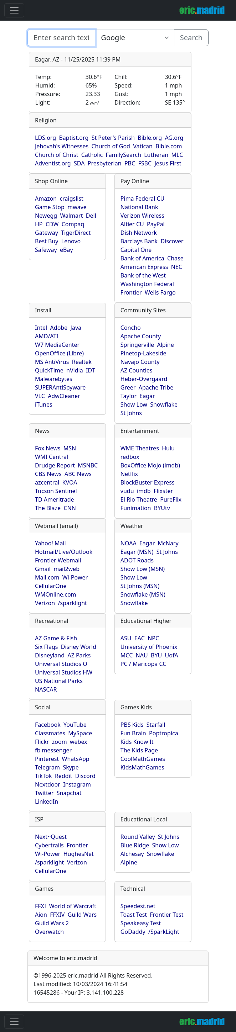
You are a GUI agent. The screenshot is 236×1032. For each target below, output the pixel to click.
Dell (91, 215)
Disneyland (50, 655)
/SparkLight (163, 932)
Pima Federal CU (142, 198)
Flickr (42, 742)
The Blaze (48, 508)
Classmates (50, 733)
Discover (171, 241)
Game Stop (50, 207)
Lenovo (71, 241)
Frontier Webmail (58, 560)
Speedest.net (137, 906)
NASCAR (46, 689)
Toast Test (133, 915)
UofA (171, 655)
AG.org (174, 138)
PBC (129, 163)
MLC (177, 155)
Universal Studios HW (63, 672)
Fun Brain (133, 733)
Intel (41, 328)
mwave (77, 207)
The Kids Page (139, 750)
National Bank (139, 207)
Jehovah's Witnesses (61, 146)
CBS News (48, 474)
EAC (139, 638)
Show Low (133, 404)
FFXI (40, 906)
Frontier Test (166, 915)
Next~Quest (51, 837)
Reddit (63, 776)
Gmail (43, 569)
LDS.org (45, 138)
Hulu (168, 448)
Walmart (71, 215)
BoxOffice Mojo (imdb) (150, 465)
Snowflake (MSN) (142, 594)
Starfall (156, 725)
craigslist (71, 198)
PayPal (156, 224)
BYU (156, 655)
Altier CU (132, 224)
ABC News (78, 474)
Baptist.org (73, 138)
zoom (59, 742)
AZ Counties (136, 370)
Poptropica (163, 733)
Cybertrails (49, 845)
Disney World (78, 647)
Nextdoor (47, 784)
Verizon (45, 603)
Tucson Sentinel (56, 491)
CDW (52, 224)
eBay (66, 250)
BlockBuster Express (147, 482)
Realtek (82, 362)
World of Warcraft (72, 906)
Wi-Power (75, 577)
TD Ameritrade (54, 499)
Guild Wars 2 (52, 923)
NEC (176, 267)
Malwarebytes (53, 379)
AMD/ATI (46, 336)
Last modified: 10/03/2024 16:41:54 (80, 984)
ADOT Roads (137, 560)
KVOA (69, 482)
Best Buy (46, 241)
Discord (85, 776)
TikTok (43, 776)
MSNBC (88, 465)
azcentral (47, 482)
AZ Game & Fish (56, 638)
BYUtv (162, 508)
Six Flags (46, 647)
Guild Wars (82, 915)
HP (39, 224)
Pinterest (47, 759)
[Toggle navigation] (14, 10)
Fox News (47, 448)
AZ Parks (79, 655)
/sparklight (72, 603)
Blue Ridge (134, 845)
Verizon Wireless (142, 215)
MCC (126, 655)
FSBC (145, 163)
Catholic (92, 155)
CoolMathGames (142, 759)
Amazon (46, 198)
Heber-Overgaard (144, 379)
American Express (144, 267)
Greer (128, 387)
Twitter (44, 793)
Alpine (165, 345)
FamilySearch (123, 155)
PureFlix (170, 499)
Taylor (128, 396)
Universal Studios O (61, 664)
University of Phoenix (148, 647)
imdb (144, 491)
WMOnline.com (55, 594)
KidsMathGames (142, 767)
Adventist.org (53, 163)
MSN (69, 448)
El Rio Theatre (138, 499)
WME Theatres (139, 448)
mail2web (66, 569)
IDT (90, 370)
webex (78, 742)
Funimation (135, 508)
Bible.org (150, 138)
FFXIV (57, 915)
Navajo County (140, 362)
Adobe (59, 328)
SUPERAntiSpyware (60, 387)
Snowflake (164, 404)
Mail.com (47, 577)
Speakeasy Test (140, 923)
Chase (175, 258)
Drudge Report (55, 465)
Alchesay (132, 854)
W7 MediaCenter (57, 345)
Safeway (46, 250)
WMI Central (51, 457)
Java (76, 328)
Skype (70, 767)
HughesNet (78, 854)
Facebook (48, 725)
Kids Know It (137, 742)
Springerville (137, 345)
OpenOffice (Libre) (59, 353)
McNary (168, 543)
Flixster (163, 491)
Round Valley (137, 837)
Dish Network (138, 233)
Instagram (77, 784)
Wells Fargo (160, 292)
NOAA (128, 543)
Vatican (143, 146)
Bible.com (168, 146)
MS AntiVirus (52, 362)
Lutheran (156, 155)
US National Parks (59, 681)
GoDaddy (132, 932)
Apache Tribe (156, 387)
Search (191, 37)
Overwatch (49, 932)
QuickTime (49, 370)
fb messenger (53, 750)
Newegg (46, 215)
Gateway (46, 233)
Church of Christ (56, 155)
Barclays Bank (139, 241)
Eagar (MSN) (137, 552)
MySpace (80, 733)
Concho (130, 328)
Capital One (136, 250)
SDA (79, 163)
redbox (129, 457)
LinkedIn (46, 801)
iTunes (43, 404)
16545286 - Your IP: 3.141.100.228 (79, 992)
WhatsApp (75, 759)
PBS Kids (132, 725)
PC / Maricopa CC (143, 664)
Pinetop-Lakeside (143, 353)
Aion (41, 915)
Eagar (147, 396)
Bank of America (142, 258)
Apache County (140, 336)
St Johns (131, 413)
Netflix (129, 474)
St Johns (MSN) (139, 586)
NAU (142, 655)
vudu (127, 491)
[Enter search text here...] (134, 37)
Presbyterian (105, 163)
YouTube (75, 725)
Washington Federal (147, 284)
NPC (153, 638)
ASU (126, 638)
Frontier (131, 292)
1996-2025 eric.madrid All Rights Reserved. (93, 975)
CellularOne (50, 586)
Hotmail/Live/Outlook (63, 552)
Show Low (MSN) (142, 569)
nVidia (74, 370)
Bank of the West (143, 275)
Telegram (47, 767)
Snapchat (69, 793)
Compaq (73, 224)
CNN (69, 508)
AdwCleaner (64, 396)
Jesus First (167, 163)
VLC (40, 396)
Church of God (110, 146)
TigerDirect (76, 233)
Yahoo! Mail (50, 543)
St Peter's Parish (113, 138)
